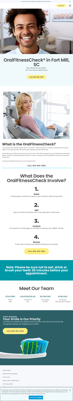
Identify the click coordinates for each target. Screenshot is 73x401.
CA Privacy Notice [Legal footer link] (8, 384)
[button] (70, 5)
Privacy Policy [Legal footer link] (7, 370)
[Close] (70, 390)
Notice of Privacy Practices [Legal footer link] (10, 374)
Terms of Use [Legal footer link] (6, 377)
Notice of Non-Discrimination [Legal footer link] (11, 380)
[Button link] (61, 5)
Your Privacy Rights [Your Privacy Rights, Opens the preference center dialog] (36, 397)
